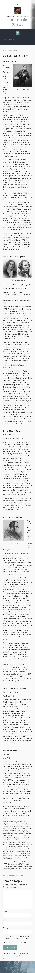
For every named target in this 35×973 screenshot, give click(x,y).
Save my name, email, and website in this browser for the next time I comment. (18, 937)
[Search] (17, 39)
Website (5, 928)
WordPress (28, 967)
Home (4, 50)
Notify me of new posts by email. (15, 942)
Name (5, 912)
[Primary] (18, 33)
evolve (6, 967)
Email (5, 920)
